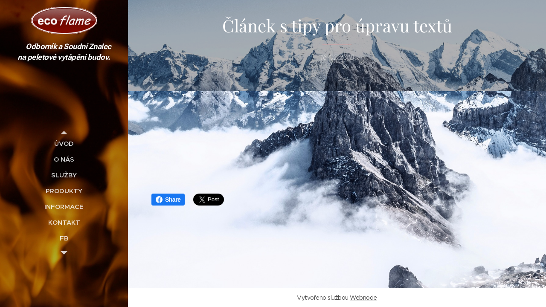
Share (168, 199)
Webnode (363, 297)
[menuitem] (64, 143)
